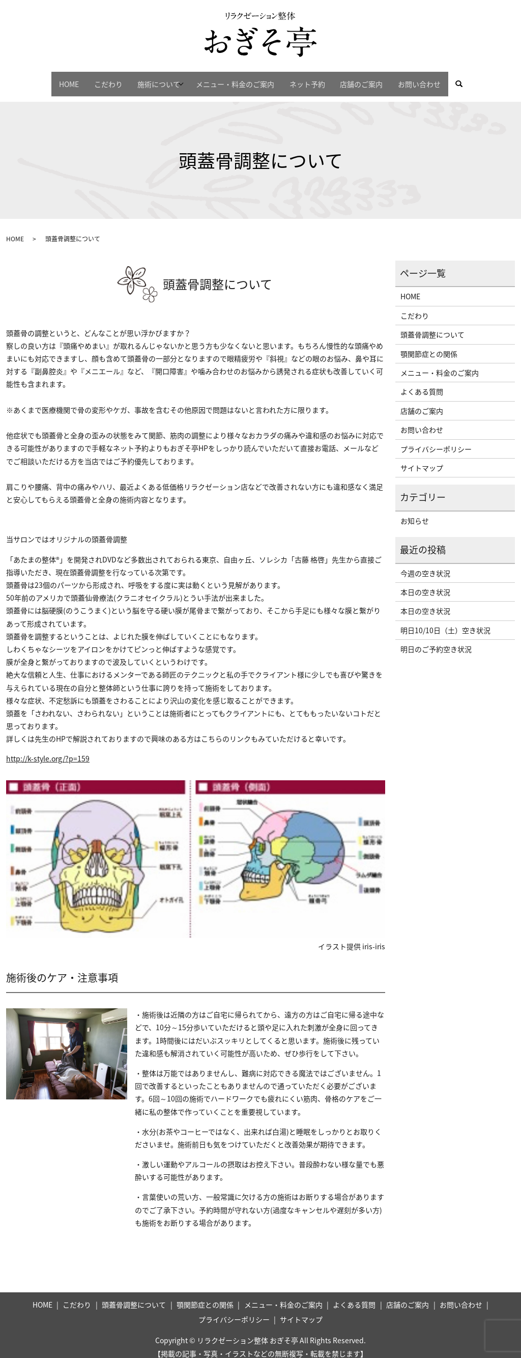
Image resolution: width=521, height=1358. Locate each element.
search (489, 79)
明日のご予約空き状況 (436, 640)
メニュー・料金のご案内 (238, 79)
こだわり (92, 79)
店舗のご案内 (377, 79)
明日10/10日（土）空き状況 (445, 621)
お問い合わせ (441, 79)
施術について (149, 79)
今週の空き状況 (425, 564)
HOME (47, 79)
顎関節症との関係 (428, 345)
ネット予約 (316, 79)
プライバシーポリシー (436, 440)
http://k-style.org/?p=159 (48, 750)
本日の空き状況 (425, 583)
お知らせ (414, 511)
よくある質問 (421, 383)
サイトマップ (421, 459)
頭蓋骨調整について (432, 326)
